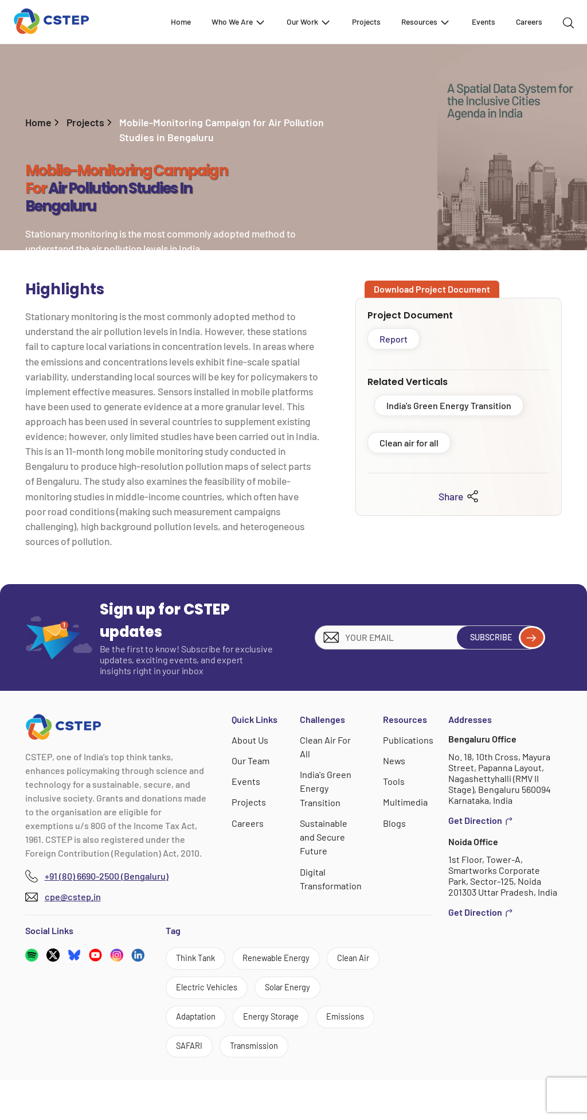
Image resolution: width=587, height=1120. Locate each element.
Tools (394, 781)
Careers (529, 21)
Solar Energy (202, 1022)
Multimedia (405, 801)
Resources (426, 22)
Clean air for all (409, 442)
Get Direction (480, 820)
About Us (250, 739)
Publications (408, 739)
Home (181, 21)
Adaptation (279, 1022)
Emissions (290, 1053)
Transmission (262, 1084)
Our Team (251, 760)
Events (483, 21)
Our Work (309, 22)
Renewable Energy (288, 959)
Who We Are (239, 22)
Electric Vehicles (276, 990)
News (394, 760)
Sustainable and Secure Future (324, 836)
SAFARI (191, 1084)
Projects (366, 21)
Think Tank (199, 959)
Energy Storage (208, 1053)
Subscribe (502, 637)
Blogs (394, 822)
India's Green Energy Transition (448, 405)
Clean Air (195, 990)
